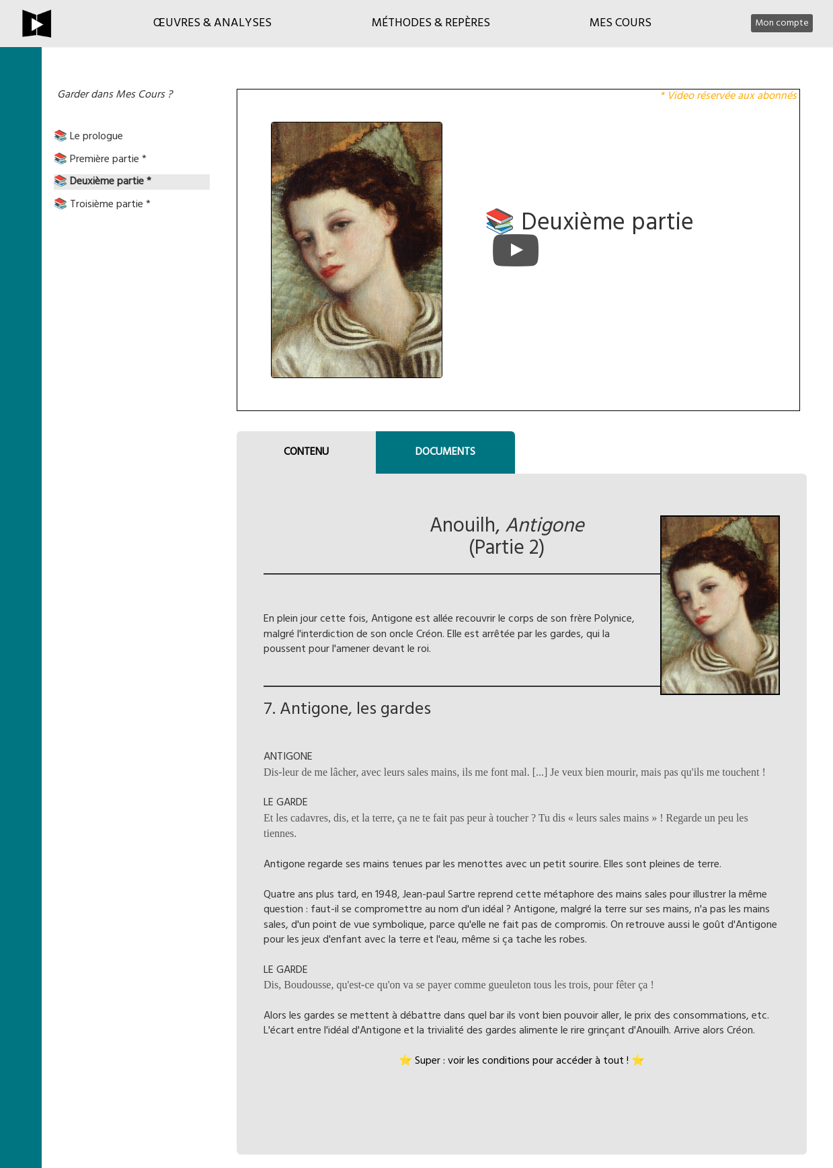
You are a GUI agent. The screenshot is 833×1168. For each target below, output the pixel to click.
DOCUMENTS (445, 452)
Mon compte (782, 23)
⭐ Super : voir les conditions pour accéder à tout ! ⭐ (522, 1061)
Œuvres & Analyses (212, 23)
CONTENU (306, 452)
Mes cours (620, 23)
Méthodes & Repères (431, 23)
